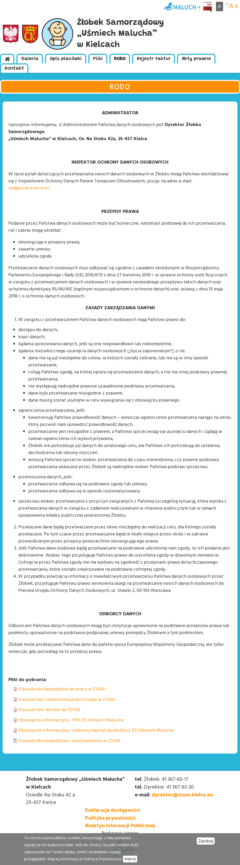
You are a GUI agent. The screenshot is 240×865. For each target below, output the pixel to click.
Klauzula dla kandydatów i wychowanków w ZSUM (69, 741)
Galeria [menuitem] (29, 59)
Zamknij (205, 844)
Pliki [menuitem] (98, 59)
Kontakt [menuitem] (14, 68)
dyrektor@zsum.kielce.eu (182, 795)
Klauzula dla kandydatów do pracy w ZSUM (61, 689)
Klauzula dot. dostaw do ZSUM (49, 710)
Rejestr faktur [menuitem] (154, 59)
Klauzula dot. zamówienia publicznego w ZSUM (66, 699)
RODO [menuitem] (120, 59)
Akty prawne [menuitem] (196, 59)
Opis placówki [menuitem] (66, 59)
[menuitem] (7, 58)
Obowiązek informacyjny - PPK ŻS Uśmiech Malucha (71, 720)
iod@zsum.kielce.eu (28, 188)
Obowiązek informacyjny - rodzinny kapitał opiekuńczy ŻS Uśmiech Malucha (95, 730)
